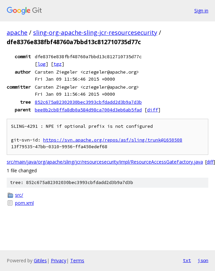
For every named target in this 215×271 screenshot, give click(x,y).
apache (17, 32)
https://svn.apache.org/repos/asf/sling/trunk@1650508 (112, 140)
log (41, 64)
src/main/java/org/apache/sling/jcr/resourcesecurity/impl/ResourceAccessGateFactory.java (105, 162)
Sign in (201, 10)
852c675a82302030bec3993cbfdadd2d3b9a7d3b (88, 102)
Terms (77, 260)
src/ (19, 195)
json (203, 260)
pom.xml (24, 203)
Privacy (58, 260)
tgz (57, 64)
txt (187, 260)
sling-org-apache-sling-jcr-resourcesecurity (95, 32)
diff (152, 110)
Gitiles (40, 260)
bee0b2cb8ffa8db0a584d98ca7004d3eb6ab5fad (88, 110)
